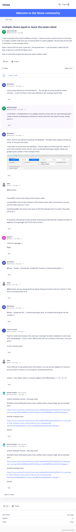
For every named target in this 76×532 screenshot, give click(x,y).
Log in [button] (64, 4)
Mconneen (10, 84)
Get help (9, 20)
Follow (16, 61)
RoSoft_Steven (12, 392)
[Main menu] (72, 4)
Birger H (9, 237)
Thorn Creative (12, 329)
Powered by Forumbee (68, 530)
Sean (8, 183)
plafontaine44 (11, 31)
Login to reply (13, 75)
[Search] (59, 4)
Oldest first (68, 68)
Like (6, 61)
